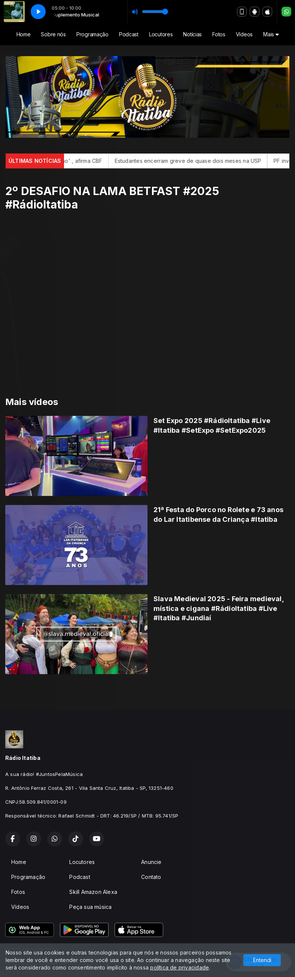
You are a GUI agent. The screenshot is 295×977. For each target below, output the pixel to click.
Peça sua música (90, 907)
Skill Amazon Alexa (93, 892)
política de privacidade (179, 967)
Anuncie (151, 862)
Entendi (262, 960)
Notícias (192, 34)
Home (23, 34)
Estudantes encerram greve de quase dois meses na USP (198, 161)
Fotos (218, 34)
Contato (151, 877)
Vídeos (244, 34)
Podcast (129, 34)
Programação (92, 34)
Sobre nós (53, 34)
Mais (271, 34)
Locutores (161, 34)
